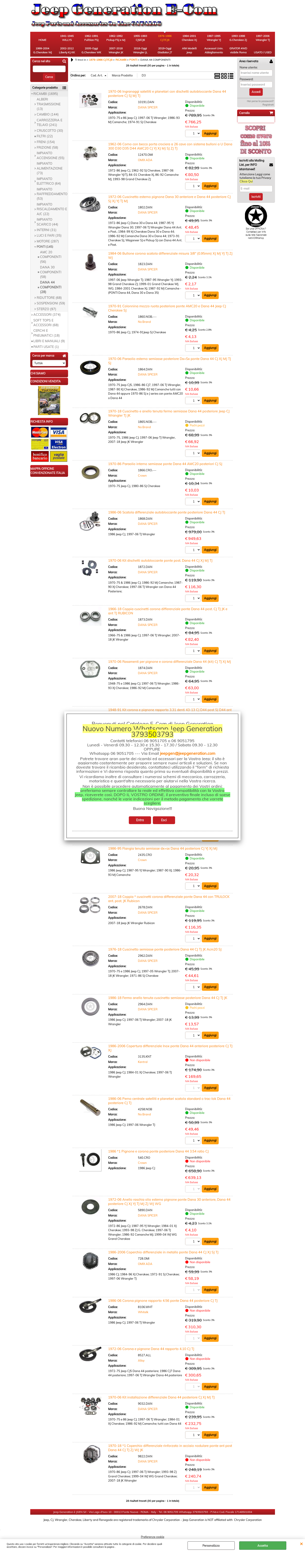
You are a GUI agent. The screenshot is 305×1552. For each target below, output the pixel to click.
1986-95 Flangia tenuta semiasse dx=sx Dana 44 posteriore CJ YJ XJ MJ (162, 848)
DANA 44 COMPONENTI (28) (50, 287)
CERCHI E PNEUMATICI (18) (46, 333)
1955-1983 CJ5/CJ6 (140, 38)
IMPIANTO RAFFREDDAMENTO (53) (52, 194)
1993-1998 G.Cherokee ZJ (238, 38)
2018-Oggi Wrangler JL (140, 50)
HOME (42, 40)
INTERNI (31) (47, 230)
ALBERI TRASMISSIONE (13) (49, 104)
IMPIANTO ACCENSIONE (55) (51, 155)
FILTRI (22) (45, 136)
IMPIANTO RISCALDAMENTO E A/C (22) (52, 209)
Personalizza (211, 1545)
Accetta (262, 1545)
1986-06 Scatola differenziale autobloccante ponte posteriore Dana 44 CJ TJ (166, 512)
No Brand (144, 322)
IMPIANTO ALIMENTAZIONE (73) (50, 168)
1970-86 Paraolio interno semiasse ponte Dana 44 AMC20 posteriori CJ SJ (165, 464)
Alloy (141, 1360)
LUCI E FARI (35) (49, 236)
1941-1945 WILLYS (67, 38)
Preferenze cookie (152, 1537)
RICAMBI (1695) (45, 94)
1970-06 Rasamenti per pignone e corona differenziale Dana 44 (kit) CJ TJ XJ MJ (169, 661)
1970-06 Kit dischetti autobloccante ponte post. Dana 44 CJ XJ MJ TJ (160, 560)
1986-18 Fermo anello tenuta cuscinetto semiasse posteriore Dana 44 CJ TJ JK (167, 998)
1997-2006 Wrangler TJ (263, 38)
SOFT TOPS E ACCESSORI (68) (46, 322)
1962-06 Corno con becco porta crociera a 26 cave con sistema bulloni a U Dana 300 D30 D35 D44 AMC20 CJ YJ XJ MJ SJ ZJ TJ (170, 146)
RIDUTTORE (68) (49, 298)
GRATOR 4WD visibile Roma (238, 50)
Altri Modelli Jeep (189, 50)
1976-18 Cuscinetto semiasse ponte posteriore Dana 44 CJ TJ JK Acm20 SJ (165, 949)
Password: (246, 79)
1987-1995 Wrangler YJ (214, 38)
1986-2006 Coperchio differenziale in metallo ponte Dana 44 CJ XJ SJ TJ (163, 1252)
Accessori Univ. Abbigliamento (213, 50)
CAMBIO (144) (48, 114)
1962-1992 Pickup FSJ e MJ (115, 38)
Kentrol (142, 1062)
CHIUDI (301, 1543)
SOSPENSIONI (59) (51, 303)
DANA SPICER (148, 107)
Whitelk (143, 1312)
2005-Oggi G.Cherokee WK (91, 50)
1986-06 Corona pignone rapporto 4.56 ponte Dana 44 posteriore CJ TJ (163, 1300)
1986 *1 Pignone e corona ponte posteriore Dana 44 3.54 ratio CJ (158, 1151)
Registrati (268, 104)
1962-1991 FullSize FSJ (91, 38)
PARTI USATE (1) (46, 347)
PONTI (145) (45, 246)
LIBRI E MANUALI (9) (49, 341)
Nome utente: (249, 67)
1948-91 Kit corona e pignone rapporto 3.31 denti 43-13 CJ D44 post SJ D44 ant (170, 710)
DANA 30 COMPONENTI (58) (50, 272)
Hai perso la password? (260, 101)
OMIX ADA (145, 160)
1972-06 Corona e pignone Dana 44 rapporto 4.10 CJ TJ (151, 1349)
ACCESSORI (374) (47, 315)
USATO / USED (263, 52)
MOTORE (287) (48, 241)
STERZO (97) (46, 309)
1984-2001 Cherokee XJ (189, 38)
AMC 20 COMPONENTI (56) (50, 257)
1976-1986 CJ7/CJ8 (165, 38)
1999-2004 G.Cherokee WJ (42, 50)
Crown (142, 475)
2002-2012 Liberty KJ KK (67, 50)
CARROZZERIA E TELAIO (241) (49, 122)
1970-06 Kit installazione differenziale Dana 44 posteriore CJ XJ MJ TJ (161, 1397)
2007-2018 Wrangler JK (116, 50)
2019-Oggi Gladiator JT (165, 50)
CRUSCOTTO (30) (50, 131)
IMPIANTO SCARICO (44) (47, 222)
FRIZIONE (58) (47, 148)
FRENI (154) (46, 142)
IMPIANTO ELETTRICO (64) (49, 181)
